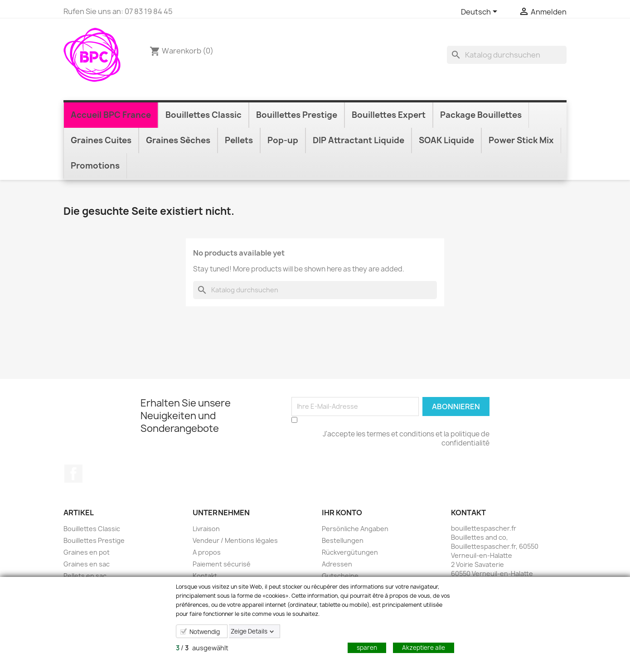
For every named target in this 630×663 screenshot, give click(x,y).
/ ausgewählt (202, 648)
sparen (367, 648)
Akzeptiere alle (423, 648)
